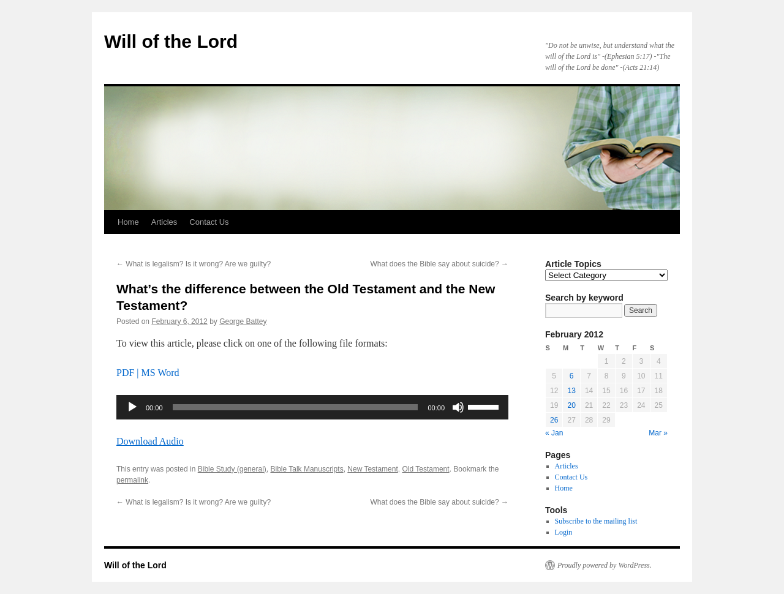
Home (128, 222)
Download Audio (150, 441)
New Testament (372, 469)
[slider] (295, 407)
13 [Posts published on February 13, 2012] (571, 390)
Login (564, 532)
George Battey (242, 321)
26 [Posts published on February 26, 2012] (554, 420)
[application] (312, 407)
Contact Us (208, 222)
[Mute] (458, 407)
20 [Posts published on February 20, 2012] (571, 405)
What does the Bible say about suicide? (439, 264)
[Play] (132, 407)
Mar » (658, 433)
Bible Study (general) (232, 469)
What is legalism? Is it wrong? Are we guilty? (193, 264)
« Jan (554, 433)
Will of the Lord (171, 41)
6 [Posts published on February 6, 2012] (572, 376)
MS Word (160, 372)
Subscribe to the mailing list (596, 521)
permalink (132, 480)
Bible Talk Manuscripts (306, 469)
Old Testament (425, 469)
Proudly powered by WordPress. (604, 565)
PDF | (128, 372)
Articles (164, 222)
